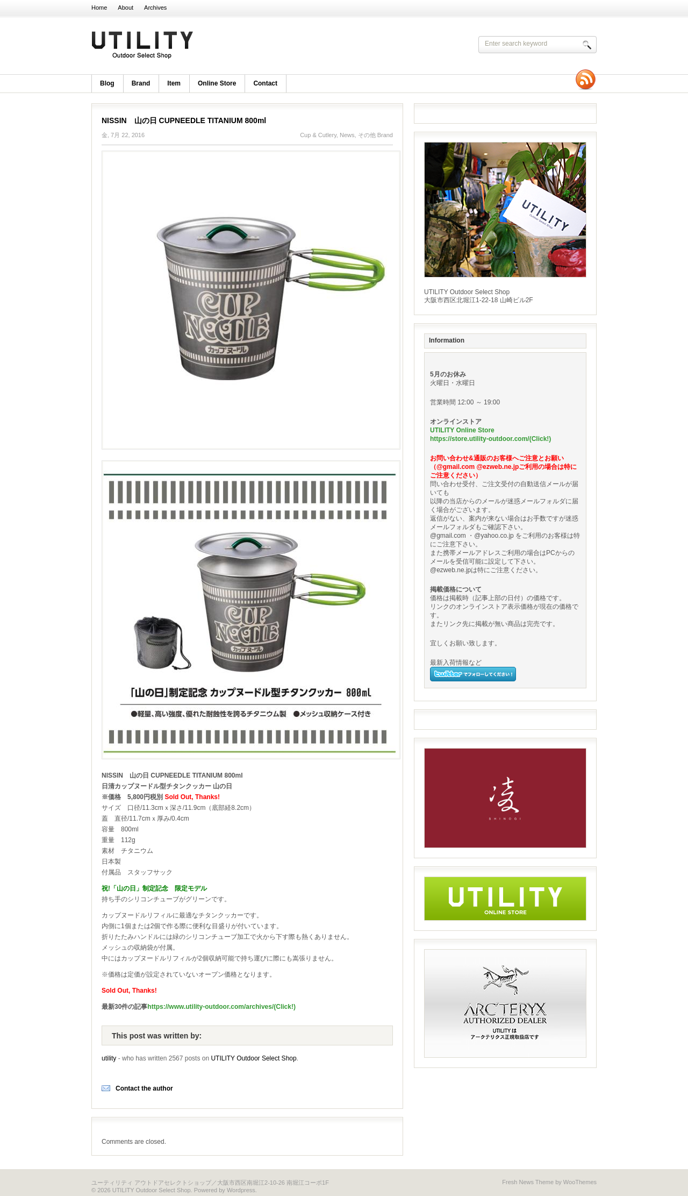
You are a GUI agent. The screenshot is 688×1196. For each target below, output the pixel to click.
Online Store (217, 83)
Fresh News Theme (528, 1182)
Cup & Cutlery (318, 135)
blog (107, 83)
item (174, 83)
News (347, 135)
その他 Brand (375, 135)
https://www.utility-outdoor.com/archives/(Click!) (221, 1006)
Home (99, 7)
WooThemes (580, 1182)
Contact (265, 83)
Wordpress (241, 1190)
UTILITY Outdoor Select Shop (231, 45)
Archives (155, 7)
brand (141, 83)
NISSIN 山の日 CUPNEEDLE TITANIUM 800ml (184, 120)
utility (109, 1058)
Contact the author (144, 1088)
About (125, 7)
